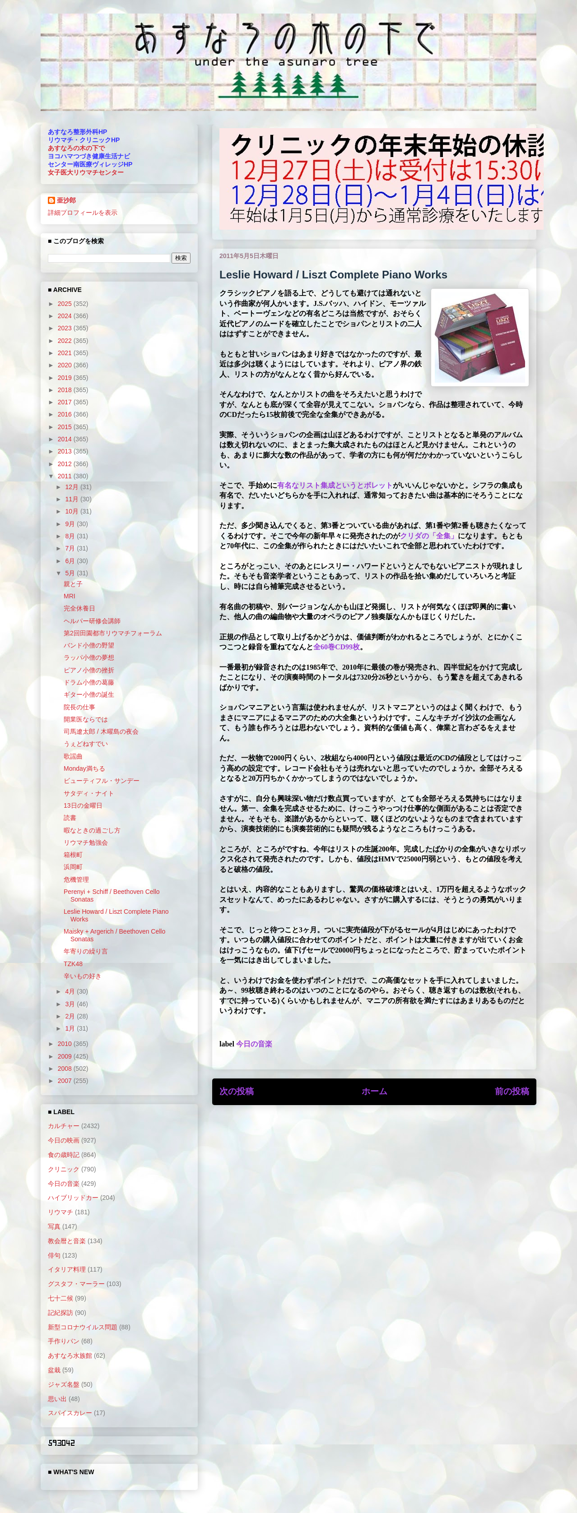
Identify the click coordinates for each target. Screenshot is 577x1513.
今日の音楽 (254, 1044)
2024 (66, 315)
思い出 (57, 1398)
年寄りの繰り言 (86, 951)
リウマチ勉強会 (86, 842)
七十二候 (60, 1298)
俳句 (54, 1255)
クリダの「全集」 (429, 536)
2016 (66, 414)
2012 (66, 463)
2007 (66, 1080)
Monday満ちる (84, 768)
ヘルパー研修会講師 (92, 621)
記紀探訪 (60, 1312)
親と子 (73, 584)
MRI (69, 596)
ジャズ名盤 (63, 1384)
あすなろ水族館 (70, 1355)
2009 (66, 1056)
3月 (71, 1004)
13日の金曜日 (83, 805)
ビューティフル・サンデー (102, 780)
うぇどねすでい (86, 743)
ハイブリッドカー (73, 1197)
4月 (71, 991)
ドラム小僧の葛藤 (89, 682)
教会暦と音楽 (67, 1241)
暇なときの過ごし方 (92, 830)
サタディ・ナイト (89, 793)
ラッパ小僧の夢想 (89, 657)
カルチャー (63, 1125)
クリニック (63, 1169)
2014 (66, 439)
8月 (71, 536)
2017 (66, 402)
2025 (66, 303)
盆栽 (54, 1370)
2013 (66, 451)
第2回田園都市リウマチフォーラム (113, 633)
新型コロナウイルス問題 (82, 1327)
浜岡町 (73, 866)
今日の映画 (63, 1140)
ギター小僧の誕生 (89, 694)
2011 (66, 476)
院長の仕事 (79, 707)
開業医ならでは (86, 719)
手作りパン (63, 1341)
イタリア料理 (67, 1269)
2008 (66, 1068)
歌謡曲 (73, 756)
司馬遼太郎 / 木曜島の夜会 (101, 731)
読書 (70, 817)
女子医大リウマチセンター (86, 172)
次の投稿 (236, 1091)
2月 (71, 1016)
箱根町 (73, 854)
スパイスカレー (70, 1412)
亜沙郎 (66, 200)
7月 (71, 548)
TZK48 (73, 963)
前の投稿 (512, 1091)
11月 (72, 499)
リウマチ (60, 1212)
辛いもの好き (83, 976)
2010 (66, 1043)
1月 (71, 1028)
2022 (66, 340)
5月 (71, 573)
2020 (66, 365)
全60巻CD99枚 (336, 647)
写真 (54, 1226)
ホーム (374, 1091)
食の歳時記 (63, 1154)
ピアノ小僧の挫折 (89, 670)
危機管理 (76, 879)
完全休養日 (79, 608)
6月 (71, 560)
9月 (71, 523)
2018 (66, 389)
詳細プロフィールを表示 (82, 212)
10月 (72, 511)
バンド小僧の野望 (89, 645)
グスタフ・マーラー (76, 1283)
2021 (66, 352)
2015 (66, 426)
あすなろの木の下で (76, 148)
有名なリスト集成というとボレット (335, 485)
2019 (66, 377)
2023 (66, 328)
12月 (72, 486)
